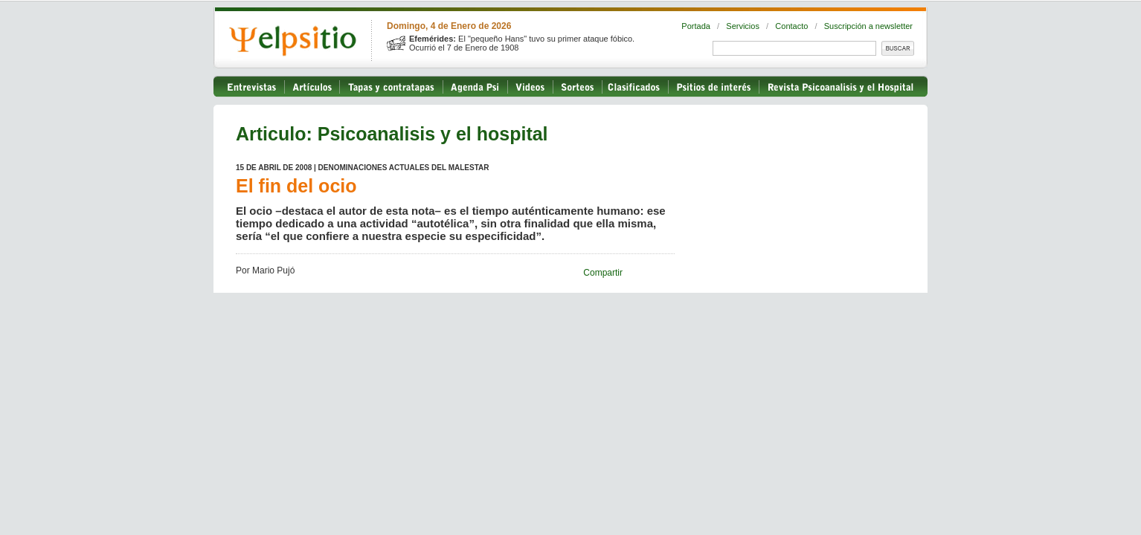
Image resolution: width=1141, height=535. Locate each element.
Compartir (603, 273)
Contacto (791, 26)
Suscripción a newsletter (868, 26)
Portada (695, 26)
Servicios (742, 26)
